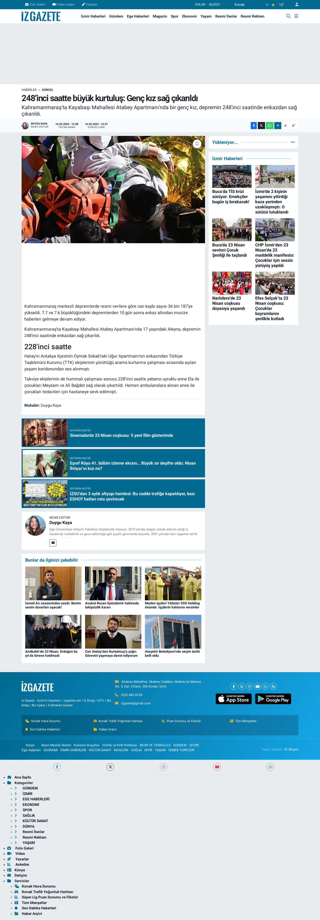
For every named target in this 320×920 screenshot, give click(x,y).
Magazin (160, 16)
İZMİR (23, 794)
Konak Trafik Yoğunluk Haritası (118, 721)
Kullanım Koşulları (87, 745)
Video (16, 853)
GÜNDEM (180, 745)
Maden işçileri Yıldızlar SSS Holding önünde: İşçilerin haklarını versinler (172, 605)
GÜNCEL (47, 89)
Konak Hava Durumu (42, 721)
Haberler (29, 89)
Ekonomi (189, 16)
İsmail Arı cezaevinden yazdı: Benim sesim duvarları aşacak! (53, 605)
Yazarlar (89, 4)
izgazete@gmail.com (136, 703)
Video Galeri (64, 4)
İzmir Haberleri (93, 16)
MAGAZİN (121, 750)
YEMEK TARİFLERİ (181, 750)
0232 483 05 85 (131, 695)
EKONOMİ (51, 750)
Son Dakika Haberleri (42, 729)
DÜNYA (24, 826)
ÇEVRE (194, 745)
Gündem (116, 16)
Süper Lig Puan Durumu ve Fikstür (46, 897)
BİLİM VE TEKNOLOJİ (155, 745)
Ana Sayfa (19, 777)
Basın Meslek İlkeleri (56, 745)
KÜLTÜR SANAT (100, 750)
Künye (28, 745)
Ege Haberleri (138, 16)
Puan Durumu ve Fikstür (181, 721)
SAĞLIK (136, 750)
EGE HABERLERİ (32, 799)
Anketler (18, 864)
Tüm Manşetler (243, 721)
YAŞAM (160, 750)
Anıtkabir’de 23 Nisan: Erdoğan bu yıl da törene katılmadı (51, 653)
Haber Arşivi (105, 729)
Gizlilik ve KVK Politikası (119, 745)
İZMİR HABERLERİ (73, 750)
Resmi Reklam (252, 16)
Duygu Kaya (60, 522)
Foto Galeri (35, 4)
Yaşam (206, 16)
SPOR (148, 750)
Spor (174, 16)
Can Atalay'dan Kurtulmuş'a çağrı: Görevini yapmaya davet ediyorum (111, 653)
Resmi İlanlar (226, 16)
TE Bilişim (291, 749)
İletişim (17, 875)
